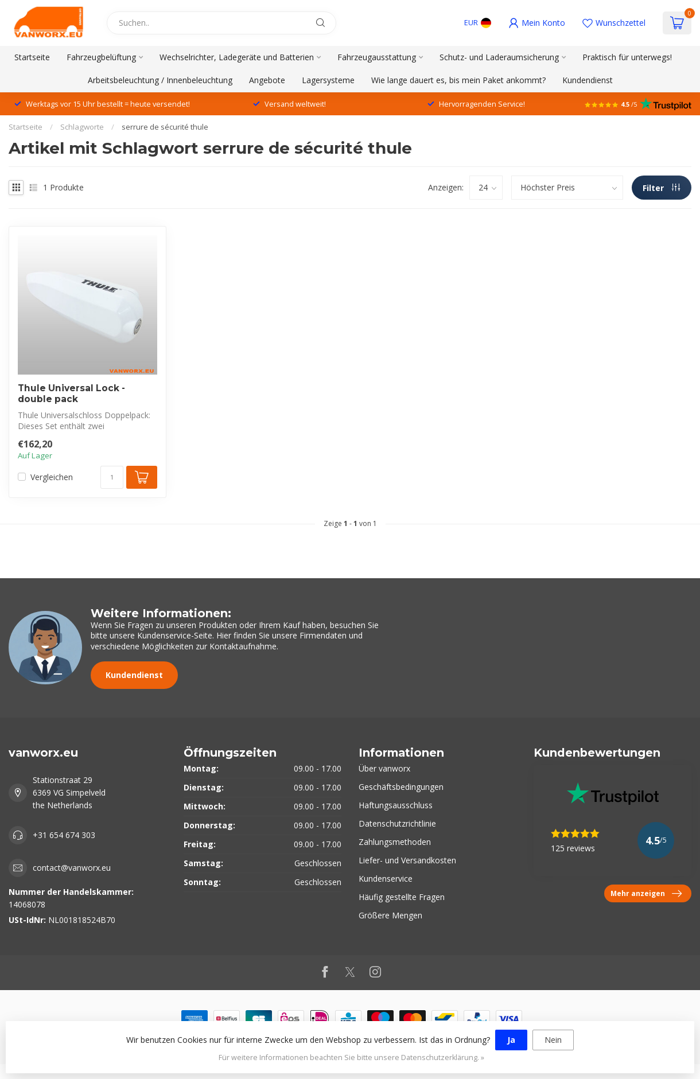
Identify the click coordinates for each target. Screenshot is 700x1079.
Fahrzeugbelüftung (101, 57)
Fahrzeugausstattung (376, 57)
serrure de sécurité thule (165, 127)
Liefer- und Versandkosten (407, 860)
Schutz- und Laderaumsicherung (499, 57)
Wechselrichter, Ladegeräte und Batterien (237, 57)
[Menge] (111, 477)
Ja (511, 1039)
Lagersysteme (328, 80)
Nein (553, 1039)
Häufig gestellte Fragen (402, 896)
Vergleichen (51, 477)
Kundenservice (386, 878)
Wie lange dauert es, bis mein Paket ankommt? (458, 80)
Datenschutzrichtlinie (397, 823)
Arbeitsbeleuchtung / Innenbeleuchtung (160, 80)
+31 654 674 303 (64, 834)
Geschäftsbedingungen (401, 786)
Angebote (267, 80)
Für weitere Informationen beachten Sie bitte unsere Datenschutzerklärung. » (351, 1057)
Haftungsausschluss (396, 805)
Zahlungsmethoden (395, 841)
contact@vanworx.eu (72, 867)
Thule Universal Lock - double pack (71, 393)
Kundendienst (587, 80)
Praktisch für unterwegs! (627, 57)
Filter (661, 187)
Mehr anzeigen (646, 893)
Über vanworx (384, 768)
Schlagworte (82, 127)
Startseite (32, 57)
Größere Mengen (390, 915)
